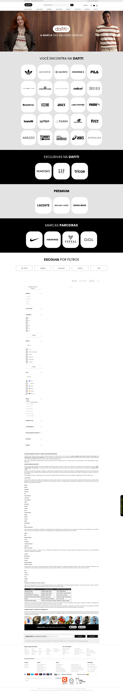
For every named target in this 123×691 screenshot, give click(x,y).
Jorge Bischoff (27, 499)
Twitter (25, 665)
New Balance (27, 523)
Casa (98, 268)
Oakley (25, 514)
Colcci (25, 501)
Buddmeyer (59, 600)
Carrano (26, 560)
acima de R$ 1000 (30, 415)
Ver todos (24, 268)
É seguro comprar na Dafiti (77, 669)
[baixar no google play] (82, 627)
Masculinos (36, 594)
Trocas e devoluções (41, 667)
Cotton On (26, 545)
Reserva (26, 506)
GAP (25, 535)
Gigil (25, 576)
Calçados (47, 598)
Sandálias (44, 594)
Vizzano (26, 508)
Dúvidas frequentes (41, 664)
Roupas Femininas (29, 591)
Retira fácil (92, 671)
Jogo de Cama (48, 600)
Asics (25, 510)
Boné (49, 596)
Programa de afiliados (76, 665)
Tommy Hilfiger (27, 495)
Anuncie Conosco (75, 671)
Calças (50, 591)
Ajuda (88, 648)
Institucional (58, 667)
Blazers (50, 592)
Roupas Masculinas (29, 592)
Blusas (47, 591)
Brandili (26, 516)
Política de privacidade (76, 667)
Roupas (43, 598)
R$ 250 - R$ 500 (29, 411)
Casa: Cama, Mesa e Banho (30, 600)
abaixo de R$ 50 (29, 404)
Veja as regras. (47, 641)
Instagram (26, 667)
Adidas (25, 485)
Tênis (47, 594)
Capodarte (26, 489)
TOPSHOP (26, 541)
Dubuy (25, 580)
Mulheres (39, 596)
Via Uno (26, 518)
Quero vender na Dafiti (61, 671)
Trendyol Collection (28, 543)
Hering (25, 572)
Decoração (53, 600)
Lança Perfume (27, 512)
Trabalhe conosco (60, 668)
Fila (25, 493)
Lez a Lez (26, 574)
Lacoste (26, 553)
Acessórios (52, 598)
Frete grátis (92, 664)
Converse (26, 491)
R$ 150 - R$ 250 (29, 408)
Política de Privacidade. (83, 641)
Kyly (25, 525)
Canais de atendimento (92, 0)
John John (26, 497)
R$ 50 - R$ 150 (29, 406)
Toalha (43, 600)
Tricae (25, 539)
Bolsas (43, 596)
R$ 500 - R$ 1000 (29, 413)
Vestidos (43, 591)
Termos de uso (40, 671)
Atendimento (40, 665)
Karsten (63, 600)
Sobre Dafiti (58, 665)
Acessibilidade (59, 664)
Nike (25, 570)
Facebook (26, 664)
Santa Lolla (26, 504)
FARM (25, 520)
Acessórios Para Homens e (31, 596)
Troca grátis (93, 669)
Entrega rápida (93, 667)
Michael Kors (27, 555)
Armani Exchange (28, 562)
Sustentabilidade (75, 664)
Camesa (67, 600)
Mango (25, 533)
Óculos (46, 596)
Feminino (43, 268)
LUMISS (26, 578)
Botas (50, 594)
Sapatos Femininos (29, 594)
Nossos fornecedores (61, 669)
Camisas (43, 592)
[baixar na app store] (73, 627)
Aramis (25, 487)
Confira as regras (82, 688)
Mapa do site (40, 668)
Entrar (86, 5)
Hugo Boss (26, 558)
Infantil (80, 268)
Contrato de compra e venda (77, 668)
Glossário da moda (41, 669)
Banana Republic (28, 537)
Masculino (61, 268)
